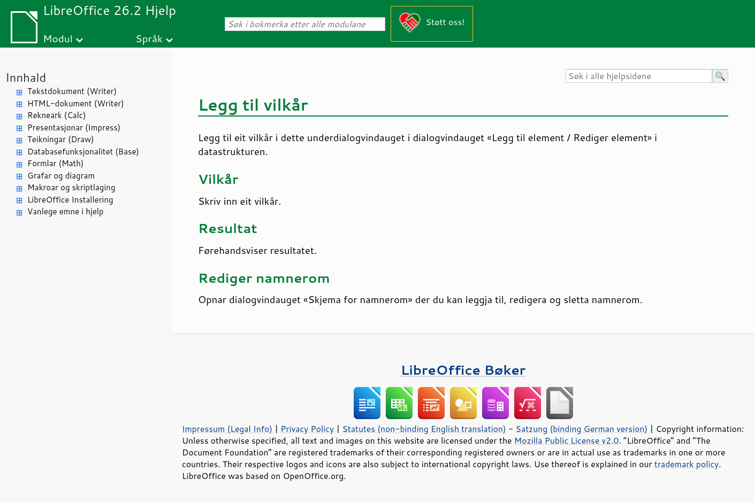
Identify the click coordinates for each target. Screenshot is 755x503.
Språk (149, 38)
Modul (58, 38)
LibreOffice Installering (70, 199)
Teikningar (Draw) (60, 139)
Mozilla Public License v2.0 (566, 440)
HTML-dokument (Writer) (75, 103)
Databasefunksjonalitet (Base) (83, 151)
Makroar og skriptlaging (71, 187)
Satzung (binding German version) (582, 429)
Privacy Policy (307, 429)
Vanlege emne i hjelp (65, 211)
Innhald (25, 77)
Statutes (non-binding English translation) (424, 429)
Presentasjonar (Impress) (73, 127)
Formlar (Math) (55, 163)
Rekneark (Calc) (56, 115)
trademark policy (686, 464)
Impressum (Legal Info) (227, 429)
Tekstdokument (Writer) (72, 91)
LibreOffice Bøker (463, 369)
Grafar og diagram (61, 175)
